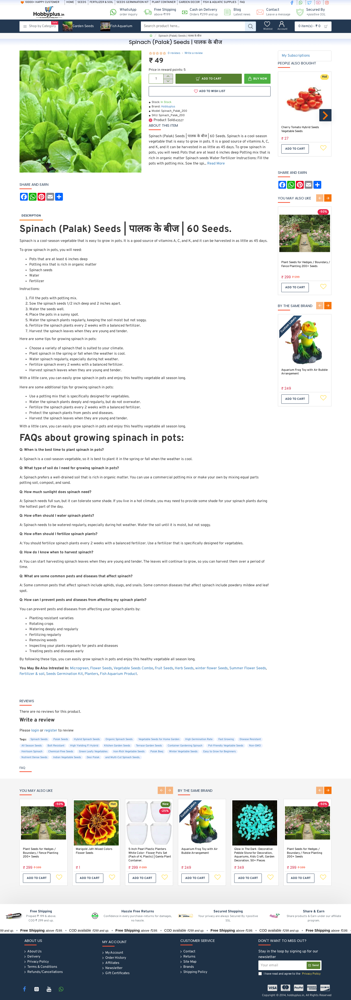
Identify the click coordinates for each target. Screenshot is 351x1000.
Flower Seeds (101, 668)
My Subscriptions (296, 55)
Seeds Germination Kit (64, 674)
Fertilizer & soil (32, 674)
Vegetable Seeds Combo (133, 668)
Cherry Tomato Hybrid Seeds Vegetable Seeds (300, 129)
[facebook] (292, 2)
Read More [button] (216, 163)
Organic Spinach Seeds (119, 739)
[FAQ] (242, 2)
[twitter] (310, 2)
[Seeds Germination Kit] (132, 2)
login (35, 730)
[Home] (70, 2)
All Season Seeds (31, 745)
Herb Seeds (184, 668)
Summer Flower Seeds (247, 668)
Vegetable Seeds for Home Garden (158, 739)
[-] (168, 81)
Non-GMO (255, 745)
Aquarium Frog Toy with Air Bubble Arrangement (304, 372)
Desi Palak (93, 757)
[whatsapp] (301, 2)
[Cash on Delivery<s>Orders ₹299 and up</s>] (198, 12)
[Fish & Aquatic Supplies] (220, 2)
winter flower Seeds (211, 668)
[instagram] (328, 2)
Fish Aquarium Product (118, 674)
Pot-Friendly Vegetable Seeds (225, 745)
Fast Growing (226, 739)
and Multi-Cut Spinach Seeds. (122, 757)
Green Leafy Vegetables (93, 751)
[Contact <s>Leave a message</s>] (272, 12)
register (50, 730)
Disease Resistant (250, 739)
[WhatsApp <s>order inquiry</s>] (122, 12)
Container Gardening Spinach (185, 745)
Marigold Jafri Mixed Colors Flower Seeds (94, 851)
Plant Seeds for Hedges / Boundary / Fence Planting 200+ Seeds (305, 264)
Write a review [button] (194, 53)
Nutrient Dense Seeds (34, 757)
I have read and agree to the (290, 974)
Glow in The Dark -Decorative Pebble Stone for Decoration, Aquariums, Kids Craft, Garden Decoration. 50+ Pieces (254, 854)
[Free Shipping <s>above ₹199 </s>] (158, 12)
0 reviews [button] (174, 53)
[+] (168, 76)
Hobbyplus (168, 107)
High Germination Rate (199, 739)
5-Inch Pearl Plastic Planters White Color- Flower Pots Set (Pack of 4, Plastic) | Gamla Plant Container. (149, 854)
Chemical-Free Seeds (60, 751)
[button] (209, 79)
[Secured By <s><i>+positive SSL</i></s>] (309, 12)
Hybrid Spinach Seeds (87, 739)
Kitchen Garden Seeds (117, 745)
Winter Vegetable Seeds (183, 751)
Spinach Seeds (39, 739)
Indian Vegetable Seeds (67, 757)
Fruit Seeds (164, 668)
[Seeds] (82, 2)
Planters (91, 674)
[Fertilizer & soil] (101, 2)
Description (31, 216)
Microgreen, (79, 668)
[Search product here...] (250, 26)
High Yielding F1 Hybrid (84, 745)
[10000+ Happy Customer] (42, 2)
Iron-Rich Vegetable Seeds (129, 751)
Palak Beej (156, 751)
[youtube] (319, 2)
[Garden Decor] (189, 2)
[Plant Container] (164, 2)
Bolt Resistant (56, 745)
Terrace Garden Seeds (149, 745)
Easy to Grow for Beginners (219, 751)
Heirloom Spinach (31, 751)
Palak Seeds (60, 739)
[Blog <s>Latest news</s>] (235, 12)
